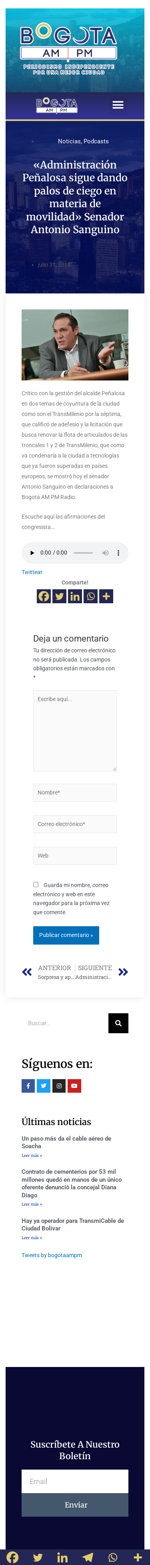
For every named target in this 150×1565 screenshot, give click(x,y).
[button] (118, 105)
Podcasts (96, 141)
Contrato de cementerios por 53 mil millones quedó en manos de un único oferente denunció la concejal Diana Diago (72, 1183)
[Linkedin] (75, 596)
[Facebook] (44, 596)
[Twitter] (59, 596)
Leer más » (32, 1155)
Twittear (32, 572)
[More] (106, 596)
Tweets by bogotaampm (52, 1255)
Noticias (69, 141)
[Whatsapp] (91, 596)
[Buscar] (118, 1023)
